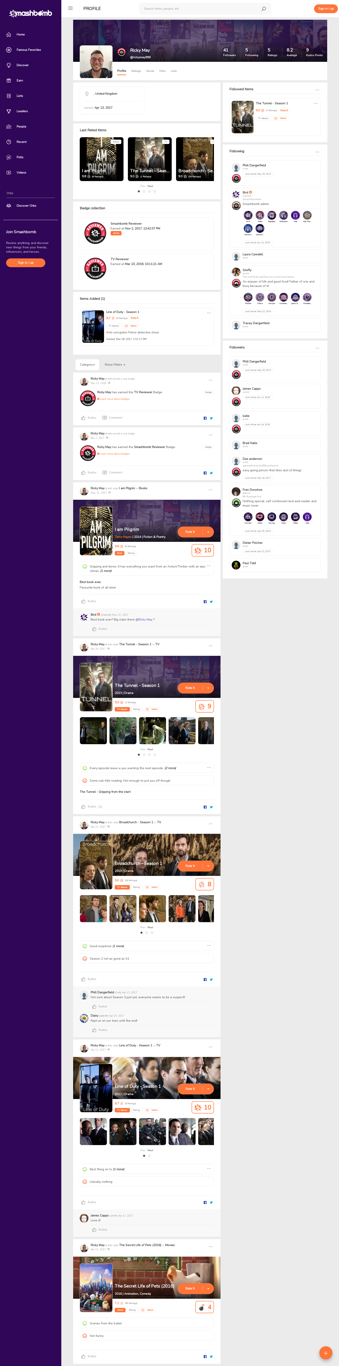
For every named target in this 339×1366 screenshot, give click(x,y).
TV (165, 141)
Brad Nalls (250, 443)
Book (119, 553)
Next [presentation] (150, 186)
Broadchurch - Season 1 (202, 171)
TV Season (122, 709)
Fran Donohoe (252, 490)
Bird (94, 615)
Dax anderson (252, 459)
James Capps (100, 1215)
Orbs (162, 71)
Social (150, 71)
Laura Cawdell (253, 254)
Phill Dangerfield (103, 992)
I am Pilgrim (94, 171)
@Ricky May (144, 619)
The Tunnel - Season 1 (152, 171)
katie (246, 416)
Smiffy (247, 270)
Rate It (134, 318)
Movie (120, 1310)
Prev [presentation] (142, 186)
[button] (138, 191)
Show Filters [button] (115, 365)
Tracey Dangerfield (256, 323)
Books (116, 141)
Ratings (136, 71)
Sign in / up (26, 263)
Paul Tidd (249, 563)
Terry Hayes (123, 537)
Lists (174, 71)
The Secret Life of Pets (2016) (140, 1245)
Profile (92, 9)
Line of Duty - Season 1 (122, 312)
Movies (170, 1245)
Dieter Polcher (253, 543)
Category (87, 365)
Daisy (95, 1016)
